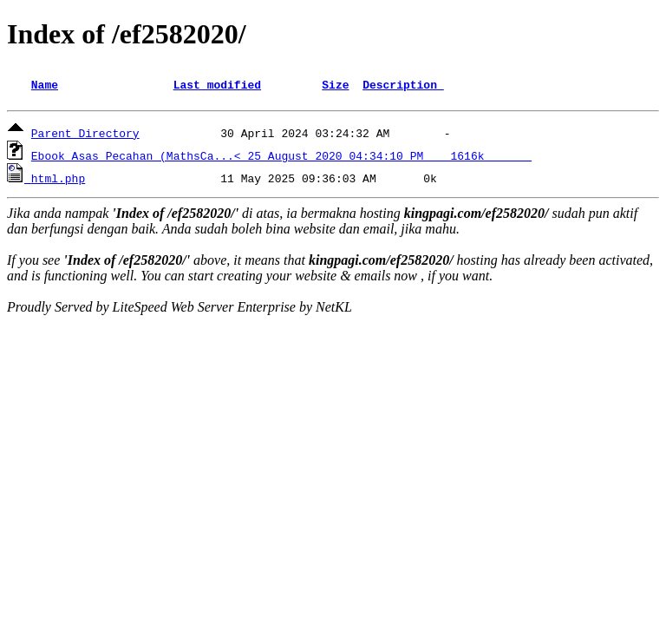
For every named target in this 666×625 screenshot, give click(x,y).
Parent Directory (85, 135)
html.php (58, 180)
